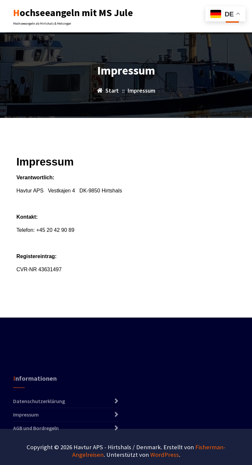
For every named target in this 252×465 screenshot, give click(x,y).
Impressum (26, 425)
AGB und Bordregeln (36, 439)
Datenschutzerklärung (39, 412)
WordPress (164, 454)
